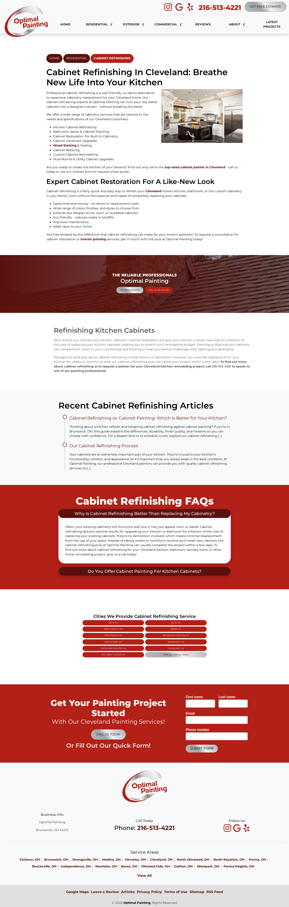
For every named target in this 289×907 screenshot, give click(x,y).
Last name (228, 697)
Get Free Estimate (265, 6)
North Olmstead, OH (193, 859)
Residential (76, 58)
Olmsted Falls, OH (155, 866)
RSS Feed (214, 892)
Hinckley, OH (135, 859)
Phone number (199, 730)
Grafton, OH (183, 866)
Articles (128, 892)
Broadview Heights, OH (152, 636)
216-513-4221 (220, 7)
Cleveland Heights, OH (136, 639)
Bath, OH (152, 633)
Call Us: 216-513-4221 (148, 285)
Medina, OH (111, 859)
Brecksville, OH (136, 636)
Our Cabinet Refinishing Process (103, 445)
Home (54, 58)
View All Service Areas (152, 641)
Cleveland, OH (153, 639)
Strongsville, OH (85, 859)
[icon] (168, 7)
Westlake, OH (106, 866)
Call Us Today (108, 734)
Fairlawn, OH (30, 859)
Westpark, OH (208, 866)
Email (191, 713)
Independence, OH (76, 866)
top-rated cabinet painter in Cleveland (195, 167)
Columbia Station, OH (136, 641)
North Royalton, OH (229, 859)
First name (195, 697)
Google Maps (77, 892)
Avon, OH (136, 633)
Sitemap (196, 892)
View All (144, 876)
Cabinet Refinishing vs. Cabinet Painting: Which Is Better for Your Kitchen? (148, 418)
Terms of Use (175, 892)
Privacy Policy (149, 892)
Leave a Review (105, 892)
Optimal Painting (137, 903)
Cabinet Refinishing (112, 58)
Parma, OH (257, 859)
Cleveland (153, 191)
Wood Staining (64, 145)
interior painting (93, 239)
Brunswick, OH (56, 859)
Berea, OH (129, 866)
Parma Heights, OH (239, 866)
